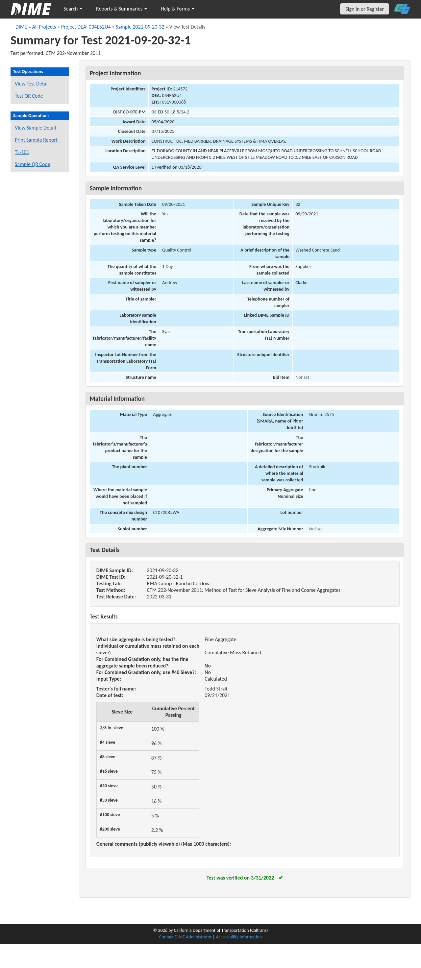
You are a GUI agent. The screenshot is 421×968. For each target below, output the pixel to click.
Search (72, 9)
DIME (21, 27)
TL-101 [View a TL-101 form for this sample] (22, 152)
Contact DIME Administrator (185, 937)
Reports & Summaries (121, 9)
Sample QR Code (32, 164)
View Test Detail (32, 84)
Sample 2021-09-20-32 (140, 27)
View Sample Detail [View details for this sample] (35, 128)
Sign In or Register (364, 9)
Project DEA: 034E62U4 (86, 27)
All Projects (44, 27)
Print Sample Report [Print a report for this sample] (36, 140)
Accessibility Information (239, 937)
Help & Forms (177, 9)
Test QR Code (29, 96)
